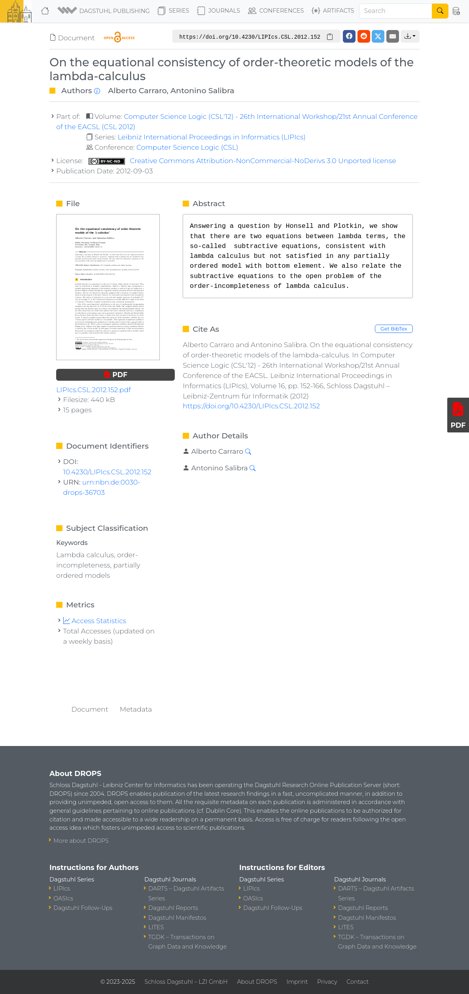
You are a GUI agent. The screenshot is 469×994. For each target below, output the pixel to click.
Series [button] (173, 11)
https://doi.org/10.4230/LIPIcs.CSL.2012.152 (251, 406)
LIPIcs (61, 888)
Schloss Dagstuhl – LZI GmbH (185, 981)
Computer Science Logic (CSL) (187, 147)
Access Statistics (95, 620)
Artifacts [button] (333, 11)
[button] (104, 11)
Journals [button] (218, 11)
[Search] (396, 11)
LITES (156, 927)
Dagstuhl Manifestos (177, 917)
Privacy (327, 981)
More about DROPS (81, 840)
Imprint (297, 981)
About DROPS (257, 981)
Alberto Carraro (137, 90)
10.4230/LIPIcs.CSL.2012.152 (107, 472)
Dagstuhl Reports (173, 907)
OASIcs (63, 898)
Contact (357, 981)
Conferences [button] (276, 11)
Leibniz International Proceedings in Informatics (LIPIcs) (211, 137)
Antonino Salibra (202, 90)
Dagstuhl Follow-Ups (82, 907)
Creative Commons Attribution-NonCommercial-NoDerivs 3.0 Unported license (242, 160)
